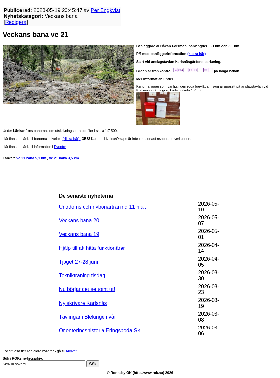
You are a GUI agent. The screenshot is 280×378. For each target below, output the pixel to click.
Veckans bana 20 (79, 220)
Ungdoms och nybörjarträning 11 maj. (102, 206)
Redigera (15, 22)
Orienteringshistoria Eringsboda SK (100, 330)
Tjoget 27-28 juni (78, 262)
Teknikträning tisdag (82, 275)
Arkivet (71, 351)
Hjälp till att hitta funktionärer (92, 248)
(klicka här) (196, 54)
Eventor (60, 147)
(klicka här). (71, 139)
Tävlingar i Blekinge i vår (87, 317)
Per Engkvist (105, 10)
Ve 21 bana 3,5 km (64, 158)
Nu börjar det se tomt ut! (87, 289)
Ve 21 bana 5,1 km (31, 158)
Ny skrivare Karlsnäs (83, 303)
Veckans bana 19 (79, 234)
